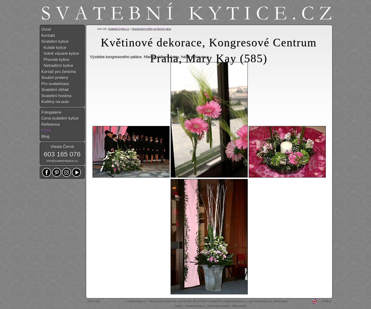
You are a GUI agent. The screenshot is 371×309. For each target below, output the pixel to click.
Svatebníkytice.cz (137, 301)
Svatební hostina (56, 96)
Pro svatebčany (55, 84)
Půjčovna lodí (239, 306)
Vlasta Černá (62, 146)
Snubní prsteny (54, 77)
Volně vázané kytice (60, 53)
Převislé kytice (55, 59)
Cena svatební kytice (60, 118)
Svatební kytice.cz (118, 28)
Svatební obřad (55, 89)
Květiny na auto (55, 102)
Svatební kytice (55, 41)
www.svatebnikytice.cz (260, 301)
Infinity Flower (281, 301)
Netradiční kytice (57, 65)
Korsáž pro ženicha (58, 72)
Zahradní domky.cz (195, 306)
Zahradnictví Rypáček (218, 306)
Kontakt (48, 35)
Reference (50, 124)
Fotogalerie (51, 112)
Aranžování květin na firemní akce (151, 28)
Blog (45, 136)
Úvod (46, 29)
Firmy (46, 130)
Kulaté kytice (53, 47)
